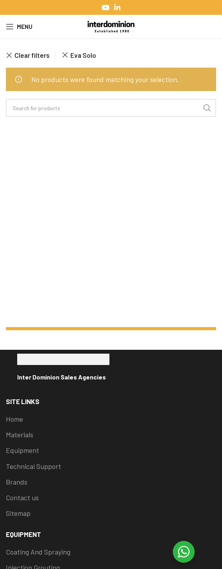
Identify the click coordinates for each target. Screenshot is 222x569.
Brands (16, 482)
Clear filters (32, 55)
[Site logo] (111, 25)
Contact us (22, 497)
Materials (19, 434)
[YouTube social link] (105, 7)
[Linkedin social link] (117, 7)
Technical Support (33, 466)
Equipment (22, 450)
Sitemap (18, 513)
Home (14, 419)
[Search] (111, 108)
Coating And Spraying (38, 552)
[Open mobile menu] (19, 26)
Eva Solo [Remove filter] (83, 55)
